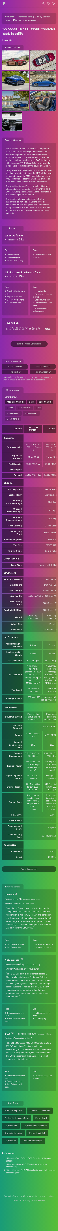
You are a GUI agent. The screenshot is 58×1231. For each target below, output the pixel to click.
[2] (21, 959)
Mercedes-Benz (25, 17)
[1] (16, 894)
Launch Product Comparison (29, 344)
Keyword (41, 1118)
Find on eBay (15, 372)
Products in (40, 1111)
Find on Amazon (15, 367)
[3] (12, 1033)
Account (41, 1200)
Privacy (23, 1200)
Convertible (10, 17)
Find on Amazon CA (43, 372)
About (51, 1196)
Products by (17, 1118)
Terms (15, 1200)
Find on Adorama (43, 367)
